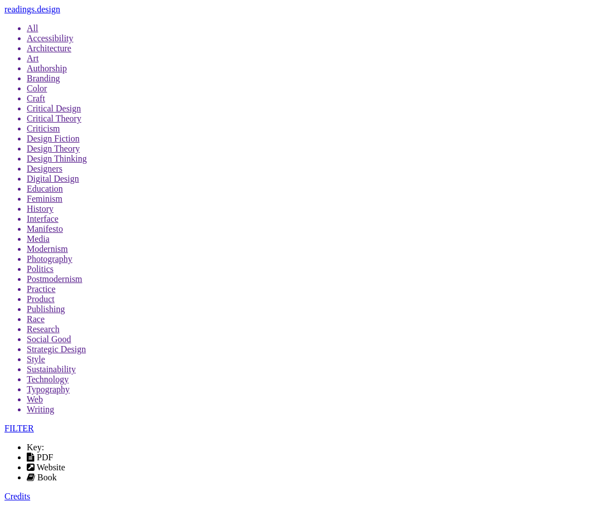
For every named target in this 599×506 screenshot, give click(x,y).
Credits (17, 496)
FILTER (19, 428)
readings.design (32, 9)
